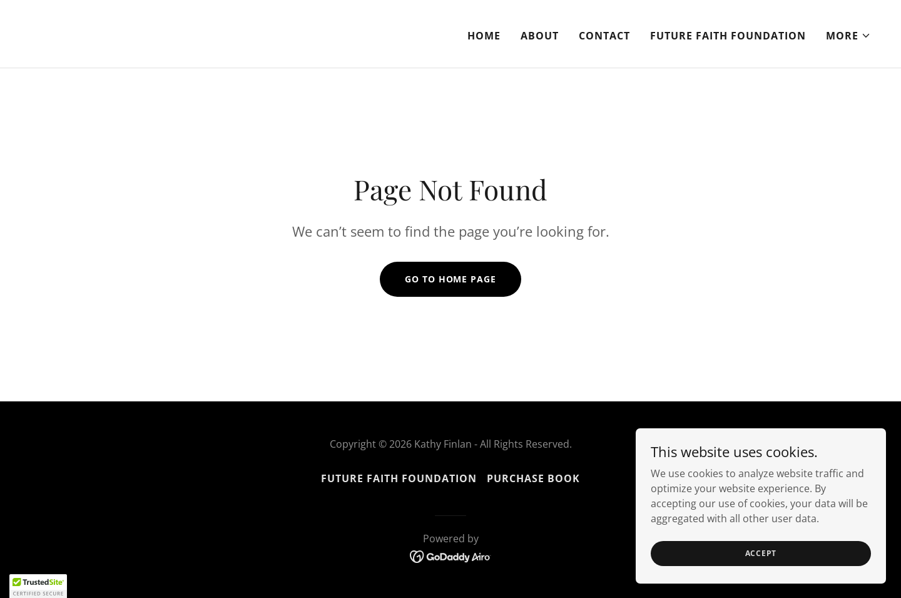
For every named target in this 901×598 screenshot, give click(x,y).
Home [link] (484, 36)
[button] (848, 35)
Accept (761, 561)
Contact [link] (604, 36)
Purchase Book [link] (533, 478)
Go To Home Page (450, 279)
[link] (235, 44)
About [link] (540, 36)
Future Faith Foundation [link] (728, 36)
